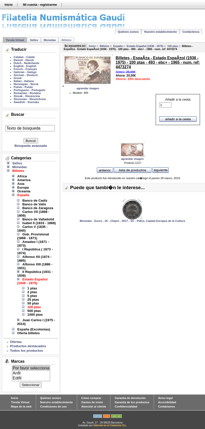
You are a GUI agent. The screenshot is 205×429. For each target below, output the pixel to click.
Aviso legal (165, 397)
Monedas (50, 40)
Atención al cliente (93, 406)
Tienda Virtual (15, 40)
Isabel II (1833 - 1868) (39, 223)
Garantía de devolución (130, 397)
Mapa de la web (21, 406)
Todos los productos (26, 350)
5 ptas (32, 296)
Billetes (104, 46)
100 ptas (172, 46)
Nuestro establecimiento (160, 31)
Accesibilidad (167, 402)
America (24, 180)
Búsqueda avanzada (31, 146)
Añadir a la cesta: (175, 103)
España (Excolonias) (33, 329)
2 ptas (32, 292)
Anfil (31, 373)
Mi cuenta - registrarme (40, 5)
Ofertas (16, 342)
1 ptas (32, 288)
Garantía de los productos (132, 402)
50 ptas (33, 303)
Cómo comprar (91, 397)
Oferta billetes (28, 333)
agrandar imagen (132, 157)
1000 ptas (35, 314)
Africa (22, 176)
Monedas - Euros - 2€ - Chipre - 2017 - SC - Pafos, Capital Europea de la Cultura (132, 220)
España (118, 46)
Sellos (34, 40)
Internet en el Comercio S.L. (110, 425)
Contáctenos (190, 31)
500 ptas (34, 311)
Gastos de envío (92, 402)
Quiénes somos (128, 31)
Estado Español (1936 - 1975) (145, 46)
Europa (23, 187)
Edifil (31, 378)
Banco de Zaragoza (37, 208)
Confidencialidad (126, 406)
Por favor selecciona (31, 368)
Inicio (9, 5)
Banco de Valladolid (38, 219)
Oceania (23, 191)
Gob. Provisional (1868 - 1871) (33, 236)
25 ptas (33, 299)
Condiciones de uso (53, 406)
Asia (20, 184)
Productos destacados (28, 346)
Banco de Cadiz (34, 200)
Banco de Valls (34, 204)
